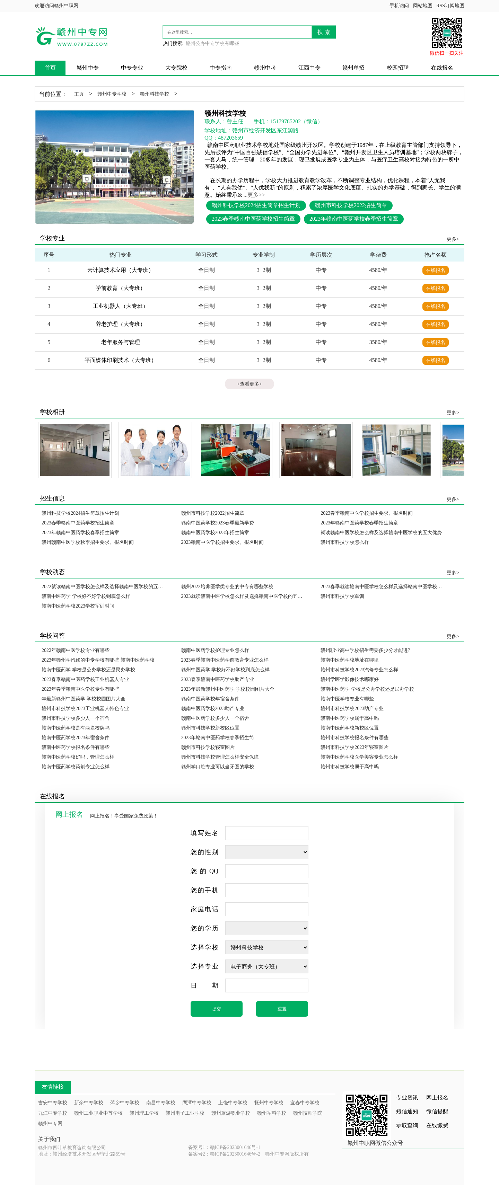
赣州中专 (88, 68)
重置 (282, 1008)
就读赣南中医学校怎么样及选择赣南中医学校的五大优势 (381, 532)
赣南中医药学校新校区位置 (350, 728)
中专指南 (221, 68)
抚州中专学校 (268, 1102)
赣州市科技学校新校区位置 (210, 728)
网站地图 (422, 5)
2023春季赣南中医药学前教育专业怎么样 (225, 660)
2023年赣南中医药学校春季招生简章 (353, 219)
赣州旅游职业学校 (230, 1113)
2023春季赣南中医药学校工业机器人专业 (85, 679)
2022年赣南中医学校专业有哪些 (76, 650)
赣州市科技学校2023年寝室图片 (354, 747)
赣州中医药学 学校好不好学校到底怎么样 (225, 669)
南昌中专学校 (160, 1102)
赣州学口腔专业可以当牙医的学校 (217, 766)
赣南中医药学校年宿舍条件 (210, 698)
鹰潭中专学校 (196, 1102)
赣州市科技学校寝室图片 (208, 747)
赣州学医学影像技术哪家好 (350, 679)
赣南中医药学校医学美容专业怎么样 (359, 757)
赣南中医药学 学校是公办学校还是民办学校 (88, 669)
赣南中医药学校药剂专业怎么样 (76, 766)
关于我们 (49, 1139)
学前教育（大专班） (121, 288)
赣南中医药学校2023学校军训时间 (78, 606)
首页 (50, 68)
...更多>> (254, 195)
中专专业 (132, 68)
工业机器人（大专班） (120, 306)
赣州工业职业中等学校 (98, 1113)
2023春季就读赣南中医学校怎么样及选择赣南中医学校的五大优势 (383, 586)
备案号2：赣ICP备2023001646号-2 (224, 1154)
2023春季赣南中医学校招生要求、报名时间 (367, 513)
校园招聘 (398, 68)
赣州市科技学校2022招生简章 (351, 205)
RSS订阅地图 (450, 5)
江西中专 (309, 68)
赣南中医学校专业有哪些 (347, 698)
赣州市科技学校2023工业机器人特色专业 (85, 708)
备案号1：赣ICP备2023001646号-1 (224, 1147)
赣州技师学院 (307, 1113)
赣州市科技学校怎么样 (345, 542)
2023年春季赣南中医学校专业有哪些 (80, 689)
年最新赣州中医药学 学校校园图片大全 (83, 698)
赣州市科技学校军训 (342, 596)
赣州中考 (265, 68)
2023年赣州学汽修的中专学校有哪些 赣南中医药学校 (98, 660)
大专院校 (176, 68)
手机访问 (399, 5)
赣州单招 (353, 68)
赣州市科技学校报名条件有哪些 (354, 737)
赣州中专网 (50, 1123)
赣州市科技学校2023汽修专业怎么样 (359, 669)
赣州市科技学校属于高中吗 (350, 766)
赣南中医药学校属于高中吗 (350, 718)
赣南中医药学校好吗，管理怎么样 (78, 757)
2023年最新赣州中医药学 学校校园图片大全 (228, 689)
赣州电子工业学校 (185, 1113)
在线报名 (442, 68)
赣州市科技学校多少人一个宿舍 (76, 718)
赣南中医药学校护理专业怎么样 (215, 650)
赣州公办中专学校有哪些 (212, 43)
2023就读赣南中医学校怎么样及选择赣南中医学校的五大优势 (244, 596)
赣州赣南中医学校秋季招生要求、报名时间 (88, 542)
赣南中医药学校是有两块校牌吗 (76, 728)
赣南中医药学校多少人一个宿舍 (215, 718)
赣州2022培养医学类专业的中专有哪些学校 (227, 586)
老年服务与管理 (120, 342)
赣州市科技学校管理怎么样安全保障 (220, 757)
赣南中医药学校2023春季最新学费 (217, 522)
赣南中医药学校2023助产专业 (212, 708)
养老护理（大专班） (121, 324)
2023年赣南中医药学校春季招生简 (217, 737)
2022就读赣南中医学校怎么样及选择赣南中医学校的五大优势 (104, 586)
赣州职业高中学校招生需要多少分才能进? (365, 650)
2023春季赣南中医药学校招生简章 (253, 219)
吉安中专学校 (52, 1102)
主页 (79, 94)
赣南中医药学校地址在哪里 (350, 660)
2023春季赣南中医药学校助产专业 (217, 679)
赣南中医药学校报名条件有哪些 (76, 747)
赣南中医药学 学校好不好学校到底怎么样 (86, 596)
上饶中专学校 (232, 1102)
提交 (216, 1008)
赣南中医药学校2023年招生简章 (215, 532)
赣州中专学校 (111, 94)
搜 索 (323, 32)
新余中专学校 (88, 1102)
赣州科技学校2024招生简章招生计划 (256, 205)
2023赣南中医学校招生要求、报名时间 (222, 542)
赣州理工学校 (144, 1113)
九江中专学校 (52, 1113)
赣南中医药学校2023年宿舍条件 (76, 737)
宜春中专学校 (304, 1102)
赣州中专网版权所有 (287, 1154)
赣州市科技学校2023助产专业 (352, 708)
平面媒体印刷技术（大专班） (121, 360)
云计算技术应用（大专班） (120, 270)
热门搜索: (173, 43)
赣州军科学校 (271, 1113)
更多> (453, 239)
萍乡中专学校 (124, 1102)
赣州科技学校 (154, 94)
